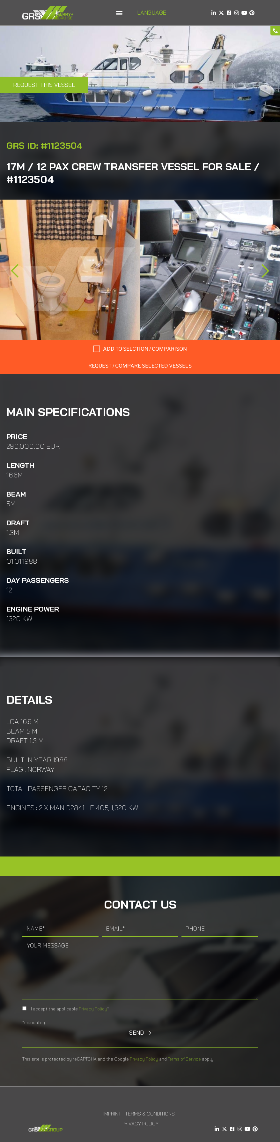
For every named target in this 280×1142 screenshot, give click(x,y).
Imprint (112, 1113)
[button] (119, 13)
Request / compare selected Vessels (140, 366)
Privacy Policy (93, 1009)
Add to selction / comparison (145, 349)
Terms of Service (184, 1059)
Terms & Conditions (150, 1113)
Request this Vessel (44, 84)
